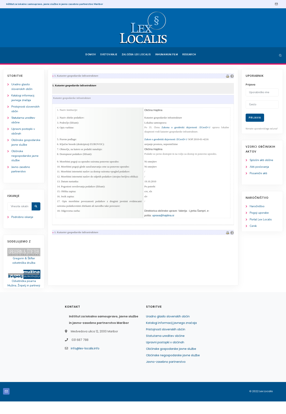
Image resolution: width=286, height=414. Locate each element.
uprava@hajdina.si (163, 218)
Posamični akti (259, 174)
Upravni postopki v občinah (165, 355)
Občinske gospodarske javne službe (23, 146)
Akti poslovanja (260, 167)
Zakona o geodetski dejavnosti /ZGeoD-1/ (185, 128)
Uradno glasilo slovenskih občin (168, 329)
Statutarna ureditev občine (165, 348)
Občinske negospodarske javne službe (25, 162)
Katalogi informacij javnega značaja (171, 335)
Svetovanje (109, 55)
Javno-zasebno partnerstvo (166, 374)
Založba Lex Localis (137, 55)
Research (190, 55)
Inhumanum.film (167, 55)
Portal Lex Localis (261, 220)
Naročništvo (257, 207)
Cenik (253, 227)
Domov (90, 55)
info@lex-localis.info (85, 361)
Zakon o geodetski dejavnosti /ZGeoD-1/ (166, 140)
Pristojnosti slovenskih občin (165, 342)
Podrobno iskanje (22, 224)
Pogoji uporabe (259, 214)
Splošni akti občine (262, 160)
